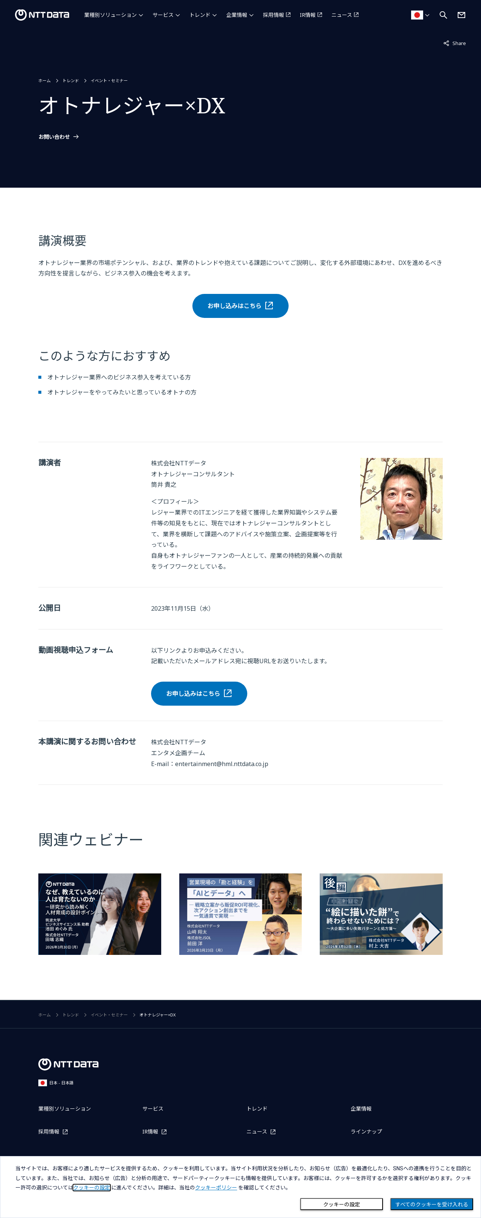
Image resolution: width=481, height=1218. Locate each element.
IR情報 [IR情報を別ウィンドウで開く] (308, 14)
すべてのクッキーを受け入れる (431, 1204)
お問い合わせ (54, 137)
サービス (163, 14)
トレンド (199, 14)
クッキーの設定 (341, 1204)
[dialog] (240, 1187)
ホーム (44, 80)
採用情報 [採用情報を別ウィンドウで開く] (273, 14)
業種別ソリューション (110, 14)
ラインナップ (366, 1131)
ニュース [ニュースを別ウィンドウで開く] (341, 14)
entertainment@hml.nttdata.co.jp (221, 764)
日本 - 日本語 (56, 1082)
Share (454, 43)
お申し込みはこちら (234, 306)
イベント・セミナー (109, 80)
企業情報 (236, 14)
